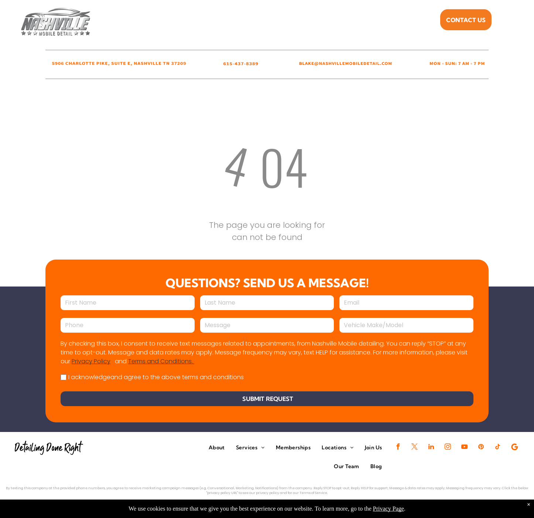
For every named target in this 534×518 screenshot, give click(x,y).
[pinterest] (481, 447)
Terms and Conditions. (161, 361)
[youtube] (464, 447)
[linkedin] (431, 447)
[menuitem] (202, 22)
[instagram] (448, 447)
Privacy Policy (91, 361)
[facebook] (398, 447)
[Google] (514, 447)
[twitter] (415, 447)
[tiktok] (498, 447)
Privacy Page (388, 508)
